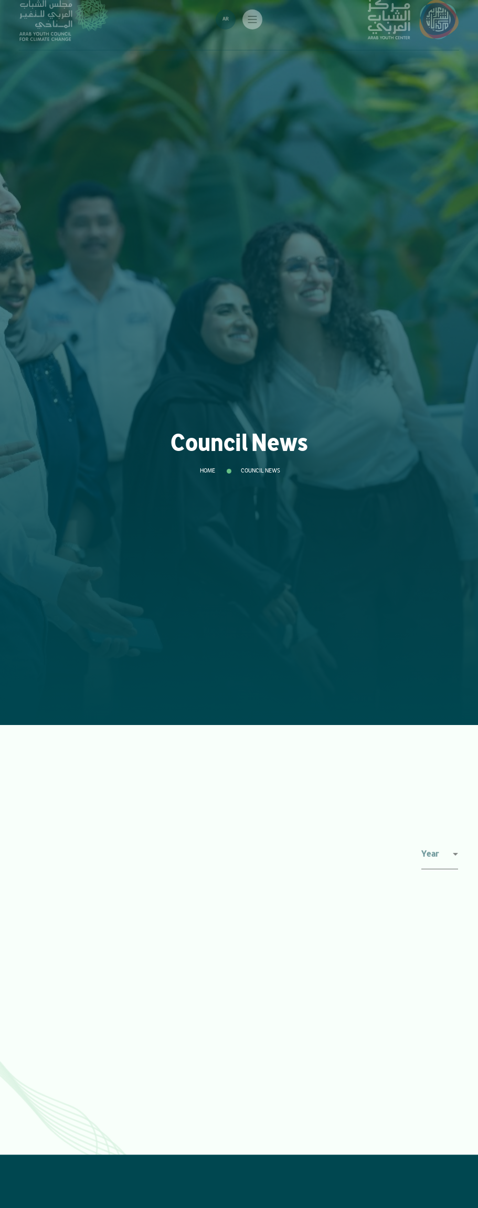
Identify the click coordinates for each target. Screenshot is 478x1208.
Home (207, 471)
